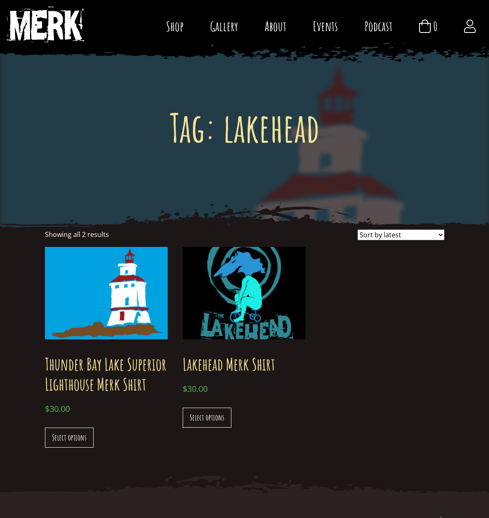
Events (325, 26)
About (275, 26)
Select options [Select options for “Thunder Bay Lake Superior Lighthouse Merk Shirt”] (69, 437)
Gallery (224, 26)
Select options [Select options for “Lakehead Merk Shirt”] (207, 417)
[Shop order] (400, 234)
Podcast (378, 26)
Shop (175, 26)
